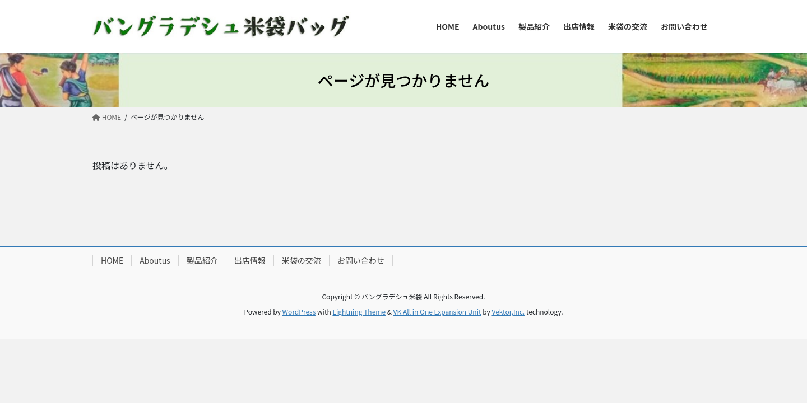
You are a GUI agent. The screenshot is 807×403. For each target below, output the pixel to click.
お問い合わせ (360, 260)
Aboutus (155, 260)
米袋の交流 (301, 260)
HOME (112, 260)
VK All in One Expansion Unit (437, 311)
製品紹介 (202, 260)
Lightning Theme (359, 311)
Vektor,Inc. (508, 311)
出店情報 (250, 260)
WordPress (299, 311)
